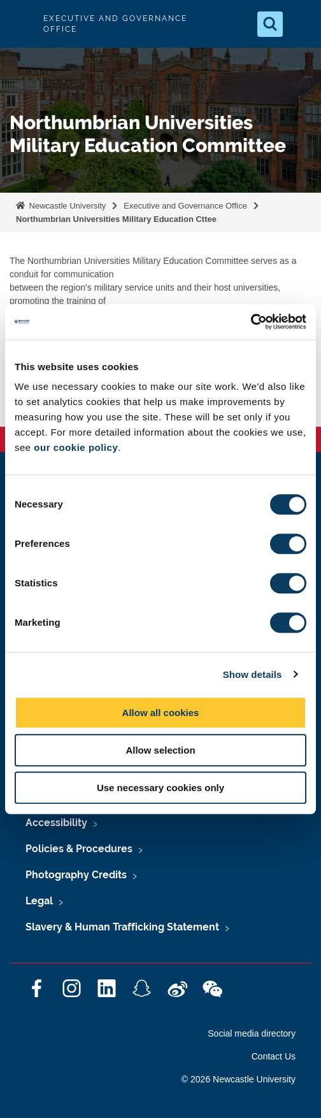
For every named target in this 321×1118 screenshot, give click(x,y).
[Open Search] (270, 24)
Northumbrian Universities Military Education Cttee (116, 219)
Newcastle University (66, 205)
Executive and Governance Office (185, 205)
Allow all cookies (160, 712)
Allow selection (160, 750)
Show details (252, 674)
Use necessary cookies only (160, 787)
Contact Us (274, 1056)
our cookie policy (76, 447)
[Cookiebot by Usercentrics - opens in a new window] (250, 322)
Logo (20, 24)
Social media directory (252, 1033)
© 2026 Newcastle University (239, 1079)
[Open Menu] (300, 24)
